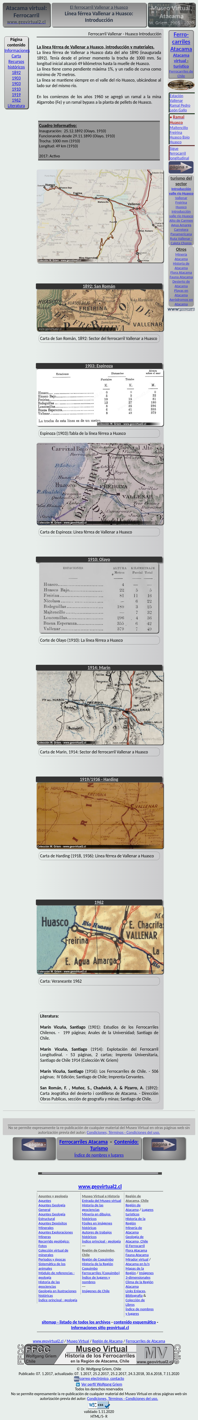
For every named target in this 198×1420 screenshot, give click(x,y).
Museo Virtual (78, 1341)
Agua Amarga (181, 225)
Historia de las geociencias (49, 1284)
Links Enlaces (135, 1291)
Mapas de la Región (134, 1270)
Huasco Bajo (180, 137)
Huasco (175, 142)
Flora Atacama (181, 272)
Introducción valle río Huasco (181, 191)
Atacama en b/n (137, 1264)
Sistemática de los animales (51, 1266)
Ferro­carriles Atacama (181, 41)
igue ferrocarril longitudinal (179, 153)
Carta (16, 56)
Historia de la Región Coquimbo (97, 1266)
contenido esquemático (135, 1322)
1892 (16, 72)
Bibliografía (134, 1295)
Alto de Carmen (181, 220)
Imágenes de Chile (96, 1291)
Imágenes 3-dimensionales (139, 1275)
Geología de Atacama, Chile (136, 1239)
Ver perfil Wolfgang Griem (99, 1384)
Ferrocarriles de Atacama (145, 1341)
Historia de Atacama (181, 265)
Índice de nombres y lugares (99, 1155)
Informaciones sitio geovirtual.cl (100, 1327)
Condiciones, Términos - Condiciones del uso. (123, 1132)
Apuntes (44, 1200)
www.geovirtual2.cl (100, 1186)
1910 (16, 89)
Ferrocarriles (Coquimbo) (101, 1273)
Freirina (176, 132)
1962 (16, 100)
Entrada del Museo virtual (101, 1200)
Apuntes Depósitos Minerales (52, 1225)
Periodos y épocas (51, 1259)
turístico (181, 66)
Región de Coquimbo (98, 1259)
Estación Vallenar (176, 98)
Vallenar (181, 198)
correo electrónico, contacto (102, 1378)
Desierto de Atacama (181, 283)
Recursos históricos (16, 64)
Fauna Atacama (181, 277)
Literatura (16, 105)
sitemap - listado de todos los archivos (76, 1322)
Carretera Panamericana (181, 231)
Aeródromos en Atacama (181, 301)
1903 (16, 78)
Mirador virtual (136, 1259)
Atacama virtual (181, 58)
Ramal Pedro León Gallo (180, 107)
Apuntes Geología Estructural (51, 1216)
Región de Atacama (133, 1207)
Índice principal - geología (57, 1300)
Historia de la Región (135, 1220)
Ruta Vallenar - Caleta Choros (181, 240)
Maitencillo (179, 127)
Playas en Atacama (181, 292)
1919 (16, 94)
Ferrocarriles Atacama (83, 1142)
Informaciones (17, 50)
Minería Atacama (181, 256)
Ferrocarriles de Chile (181, 73)
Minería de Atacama (133, 1229)
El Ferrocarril (135, 1246)
